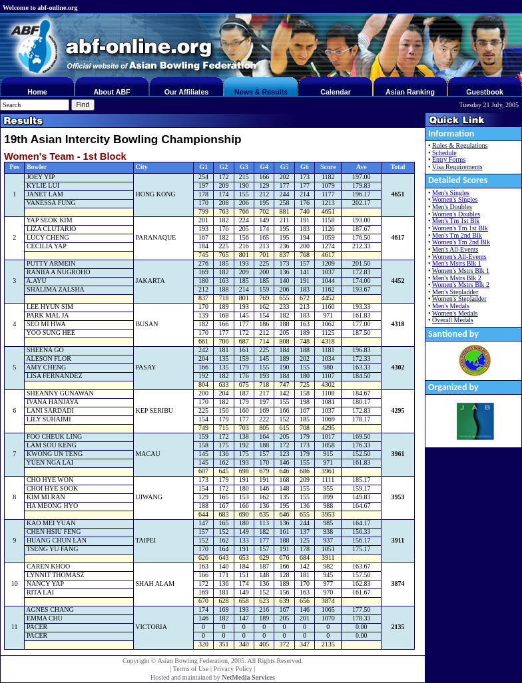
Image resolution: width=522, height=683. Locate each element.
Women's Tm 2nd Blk (461, 242)
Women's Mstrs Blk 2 (460, 284)
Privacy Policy (232, 668)
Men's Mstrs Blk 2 (456, 278)
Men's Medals (450, 306)
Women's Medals (455, 313)
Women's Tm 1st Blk (460, 228)
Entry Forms (448, 159)
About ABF (111, 92)
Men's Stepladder (455, 292)
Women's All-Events (459, 256)
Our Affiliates (186, 92)
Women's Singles (455, 199)
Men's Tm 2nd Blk (457, 235)
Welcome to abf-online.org (40, 7)
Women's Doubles (456, 214)
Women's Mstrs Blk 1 (460, 270)
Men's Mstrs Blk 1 (456, 263)
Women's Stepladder (459, 298)
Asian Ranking (410, 92)
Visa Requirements (457, 166)
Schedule (444, 152)
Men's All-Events (455, 249)
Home (37, 92)
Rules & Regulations (459, 145)
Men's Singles (450, 192)
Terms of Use (191, 668)
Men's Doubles (452, 206)
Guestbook (484, 92)
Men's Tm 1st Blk (455, 220)
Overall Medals (452, 320)
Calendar (335, 92)
